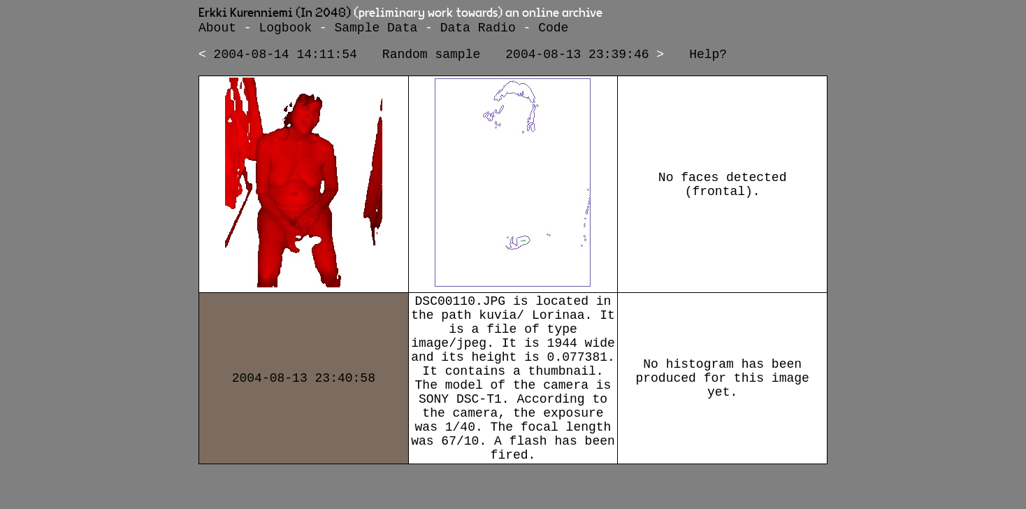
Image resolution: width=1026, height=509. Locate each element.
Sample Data (375, 29)
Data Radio (478, 29)
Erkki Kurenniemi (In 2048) (274, 13)
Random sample (431, 58)
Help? (708, 58)
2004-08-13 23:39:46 (577, 58)
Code (553, 29)
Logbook (285, 29)
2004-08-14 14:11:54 (285, 58)
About (217, 29)
